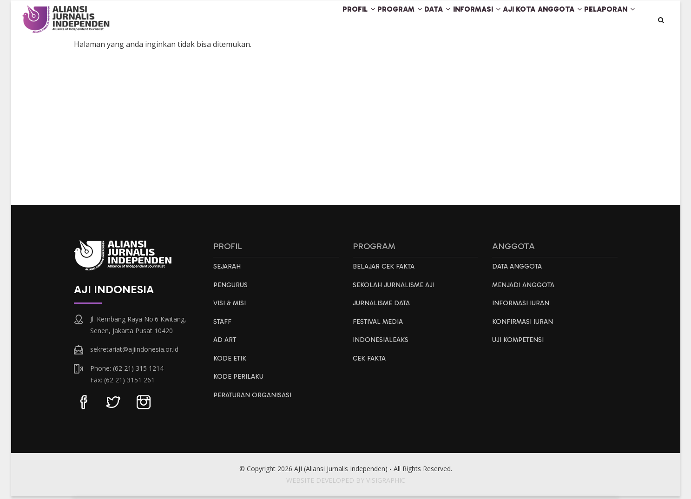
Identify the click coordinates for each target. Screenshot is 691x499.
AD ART (225, 346)
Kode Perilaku (238, 384)
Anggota (547, 20)
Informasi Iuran (522, 308)
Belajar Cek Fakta (385, 270)
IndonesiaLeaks (381, 346)
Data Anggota (519, 270)
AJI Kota (496, 20)
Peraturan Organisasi (254, 403)
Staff (223, 327)
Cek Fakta (370, 365)
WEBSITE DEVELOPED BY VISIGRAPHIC (345, 483)
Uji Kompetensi (520, 346)
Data (396, 20)
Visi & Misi (231, 308)
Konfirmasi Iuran (523, 327)
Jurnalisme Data (383, 308)
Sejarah (227, 270)
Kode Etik (230, 365)
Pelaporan (605, 20)
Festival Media (379, 327)
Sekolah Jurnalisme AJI (396, 289)
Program (349, 20)
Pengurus (231, 289)
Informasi (444, 20)
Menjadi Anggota (525, 289)
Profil (298, 20)
